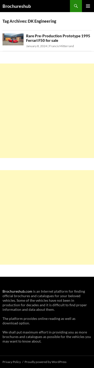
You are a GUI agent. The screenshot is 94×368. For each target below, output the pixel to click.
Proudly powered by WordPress (45, 362)
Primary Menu (88, 6)
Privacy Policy (12, 362)
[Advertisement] (47, 111)
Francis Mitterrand (61, 46)
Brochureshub (17, 6)
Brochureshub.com (17, 291)
